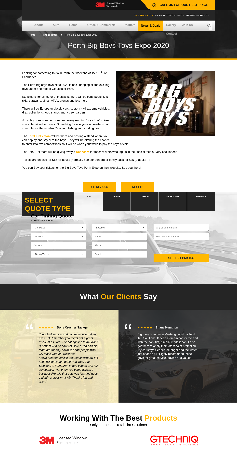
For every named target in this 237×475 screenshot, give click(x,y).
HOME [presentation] (116, 204)
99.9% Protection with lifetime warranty (155, 15)
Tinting (50, 35)
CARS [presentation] (88, 204)
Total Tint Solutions (49, 11)
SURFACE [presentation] (201, 204)
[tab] (88, 204)
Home (32, 35)
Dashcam (82, 152)
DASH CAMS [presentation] (173, 204)
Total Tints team (39, 136)
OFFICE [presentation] (144, 204)
